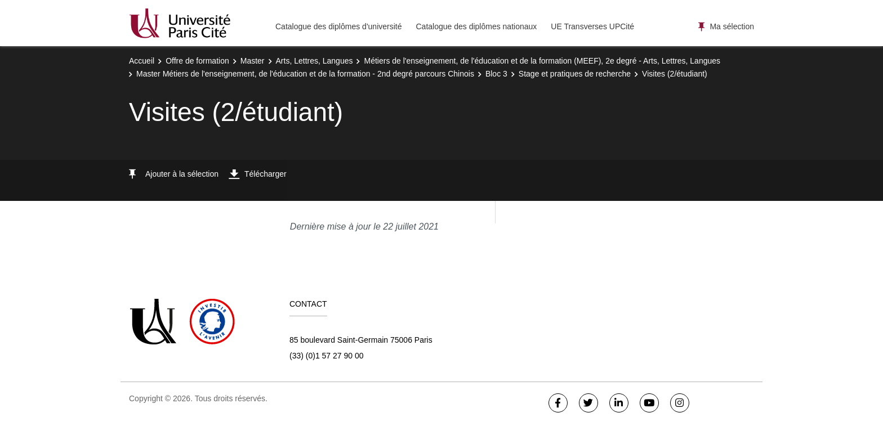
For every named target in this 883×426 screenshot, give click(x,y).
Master (252, 60)
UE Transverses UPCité (592, 26)
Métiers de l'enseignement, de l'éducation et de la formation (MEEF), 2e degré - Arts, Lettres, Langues (542, 60)
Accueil (141, 60)
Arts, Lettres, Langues (314, 60)
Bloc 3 (496, 73)
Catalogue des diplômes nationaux (476, 26)
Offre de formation (197, 60)
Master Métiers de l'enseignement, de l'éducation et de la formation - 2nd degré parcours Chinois (305, 73)
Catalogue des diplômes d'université (338, 26)
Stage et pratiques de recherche (575, 73)
